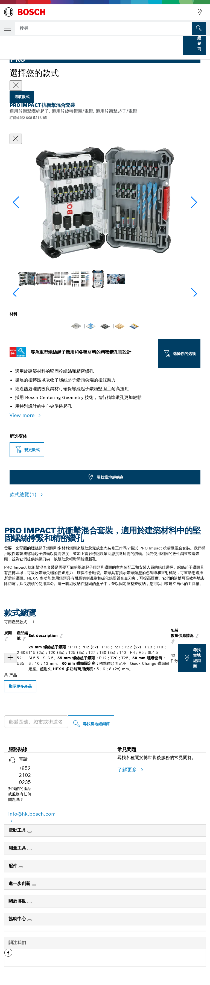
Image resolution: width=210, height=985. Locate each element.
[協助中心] (29, 920)
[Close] (16, 85)
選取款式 (22, 96)
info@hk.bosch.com (32, 814)
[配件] (21, 867)
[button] (194, 202)
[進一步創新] (34, 885)
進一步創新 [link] (20, 883)
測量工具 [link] (17, 848)
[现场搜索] (199, 28)
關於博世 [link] (17, 901)
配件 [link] (13, 866)
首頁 (8, 43)
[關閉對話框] (16, 139)
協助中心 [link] (17, 919)
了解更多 (128, 769)
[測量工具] (29, 849)
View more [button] (23, 415)
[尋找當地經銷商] (91, 723)
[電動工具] (29, 832)
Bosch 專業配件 (36, 43)
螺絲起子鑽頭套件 (89, 43)
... (62, 43)
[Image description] (27, 279)
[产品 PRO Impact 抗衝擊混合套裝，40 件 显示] (10, 658)
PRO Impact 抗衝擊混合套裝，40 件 (140, 43)
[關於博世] (29, 902)
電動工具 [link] (17, 830)
